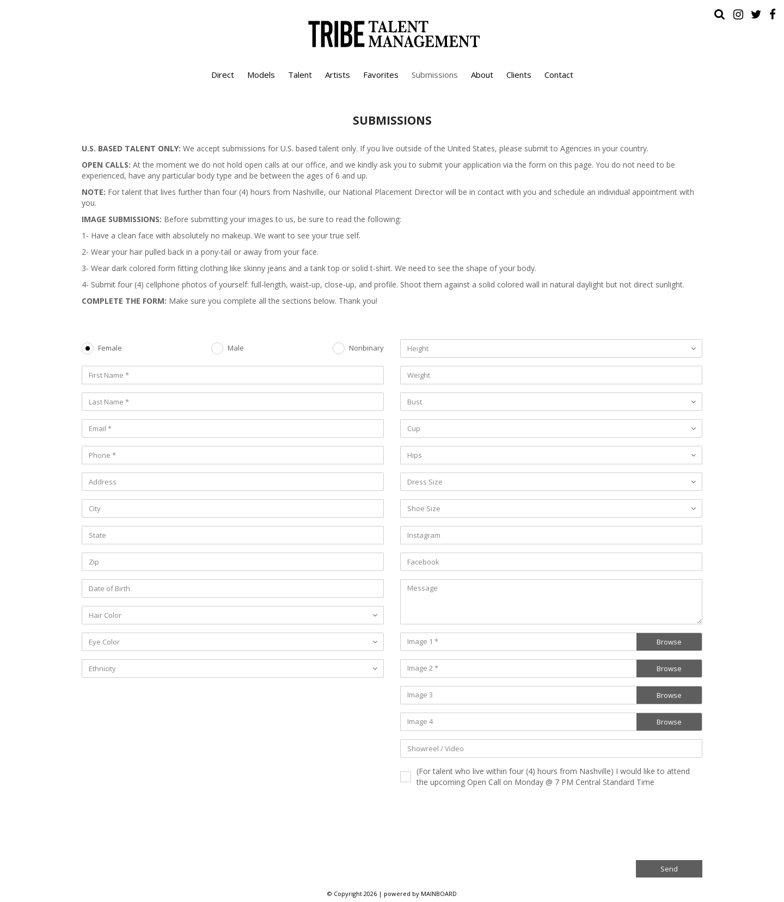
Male (236, 348)
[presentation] (619, 822)
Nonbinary (366, 348)
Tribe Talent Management (392, 34)
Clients (518, 74)
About (482, 74)
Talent (300, 74)
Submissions (435, 74)
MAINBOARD (439, 893)
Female (110, 348)
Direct (222, 74)
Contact (558, 74)
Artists (337, 74)
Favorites (381, 74)
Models (261, 74)
